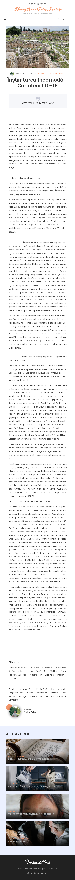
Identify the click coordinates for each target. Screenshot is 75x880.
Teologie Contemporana (18, 839)
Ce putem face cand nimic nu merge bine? (32, 786)
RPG (56, 869)
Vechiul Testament (16, 756)
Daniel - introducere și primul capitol (29, 758)
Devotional (13, 784)
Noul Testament (57, 74)
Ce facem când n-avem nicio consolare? (31, 813)
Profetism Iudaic (17, 841)
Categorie (42, 74)
